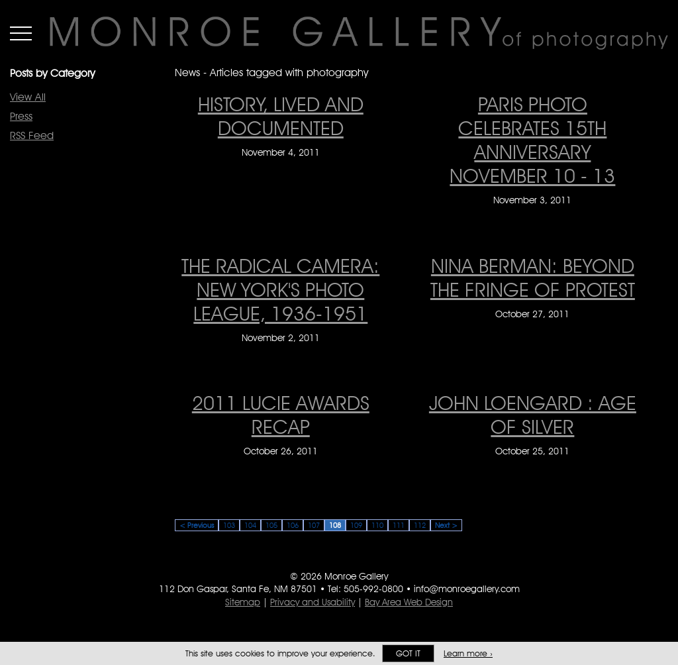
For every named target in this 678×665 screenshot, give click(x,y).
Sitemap (242, 602)
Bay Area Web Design (409, 602)
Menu (21, 33)
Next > (446, 525)
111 (399, 525)
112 (420, 525)
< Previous (196, 525)
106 (293, 525)
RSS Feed (32, 135)
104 (250, 525)
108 (335, 525)
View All (28, 97)
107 (314, 525)
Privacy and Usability (312, 602)
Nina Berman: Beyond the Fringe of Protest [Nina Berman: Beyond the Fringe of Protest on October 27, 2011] (532, 277)
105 (271, 525)
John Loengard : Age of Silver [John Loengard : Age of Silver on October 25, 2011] (532, 414)
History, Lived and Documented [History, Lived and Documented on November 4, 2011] (280, 116)
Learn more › (468, 653)
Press (21, 116)
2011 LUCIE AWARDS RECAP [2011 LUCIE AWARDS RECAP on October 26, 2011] (280, 414)
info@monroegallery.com (467, 589)
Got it (408, 653)
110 (377, 525)
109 (356, 525)
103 (229, 525)
